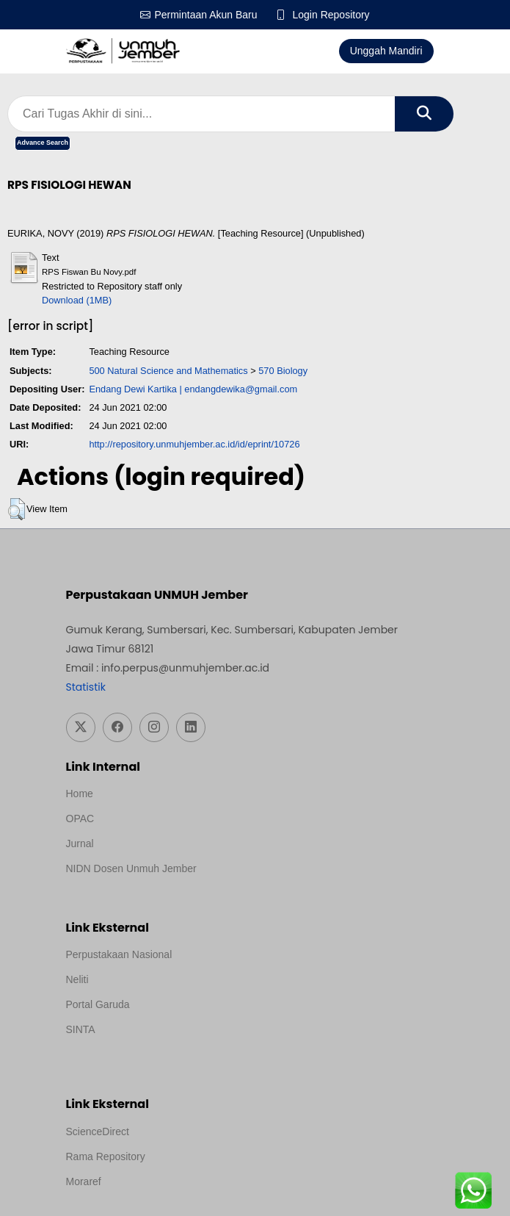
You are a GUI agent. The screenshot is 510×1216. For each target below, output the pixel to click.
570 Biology (282, 370)
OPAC (80, 818)
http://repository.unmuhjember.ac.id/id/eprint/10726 (194, 444)
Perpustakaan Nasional (119, 954)
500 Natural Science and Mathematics (168, 370)
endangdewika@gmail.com (240, 389)
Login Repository (331, 15)
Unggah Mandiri (386, 51)
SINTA (80, 1029)
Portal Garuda (98, 1004)
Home (79, 793)
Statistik (86, 687)
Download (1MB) (77, 300)
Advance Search (42, 142)
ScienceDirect (97, 1131)
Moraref (83, 1181)
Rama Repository (105, 1156)
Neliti (77, 979)
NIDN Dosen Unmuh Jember (131, 868)
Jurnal (80, 843)
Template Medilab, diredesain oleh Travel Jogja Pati (183, 1049)
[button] (16, 509)
